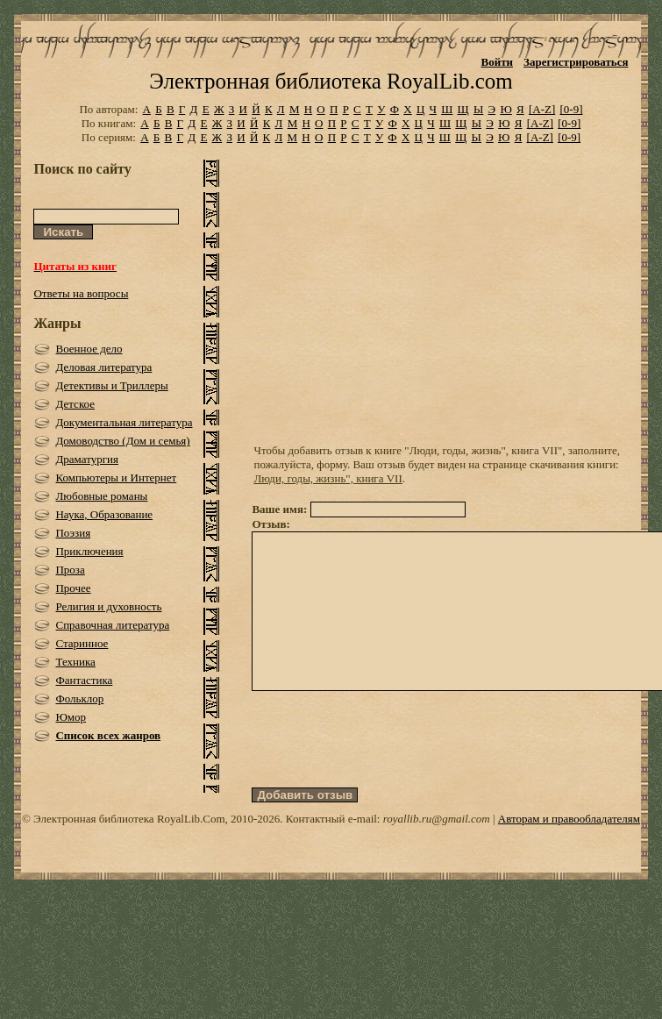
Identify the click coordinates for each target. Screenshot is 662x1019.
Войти (497, 61)
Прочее (72, 588)
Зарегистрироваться (575, 61)
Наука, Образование (104, 514)
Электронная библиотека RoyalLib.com (330, 81)
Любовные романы (101, 495)
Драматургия (86, 459)
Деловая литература (103, 367)
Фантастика (83, 680)
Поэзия (72, 532)
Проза (69, 569)
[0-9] (571, 109)
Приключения (89, 551)
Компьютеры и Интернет (115, 477)
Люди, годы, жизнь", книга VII (327, 478)
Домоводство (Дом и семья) (122, 440)
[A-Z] (542, 109)
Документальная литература (123, 422)
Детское (75, 403)
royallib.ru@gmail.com (436, 850)
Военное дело (88, 348)
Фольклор (79, 698)
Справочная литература (112, 624)
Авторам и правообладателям (569, 850)
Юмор (70, 716)
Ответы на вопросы (80, 293)
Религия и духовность (108, 606)
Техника (75, 661)
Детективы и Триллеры (111, 385)
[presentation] (385, 771)
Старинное (81, 643)
